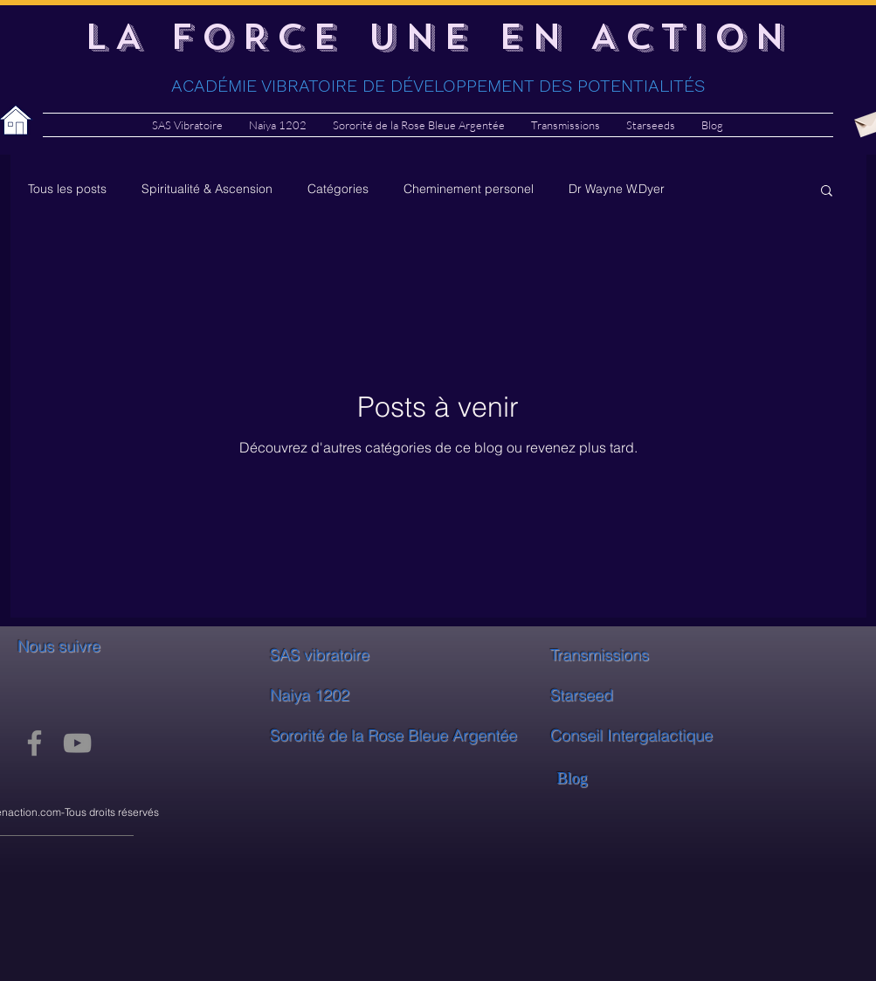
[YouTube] (77, 743)
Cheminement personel (469, 189)
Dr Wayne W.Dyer (617, 189)
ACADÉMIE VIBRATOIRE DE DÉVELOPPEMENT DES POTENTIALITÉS (438, 85)
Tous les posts (67, 189)
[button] (826, 192)
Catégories (338, 189)
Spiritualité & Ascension (206, 189)
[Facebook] (34, 743)
